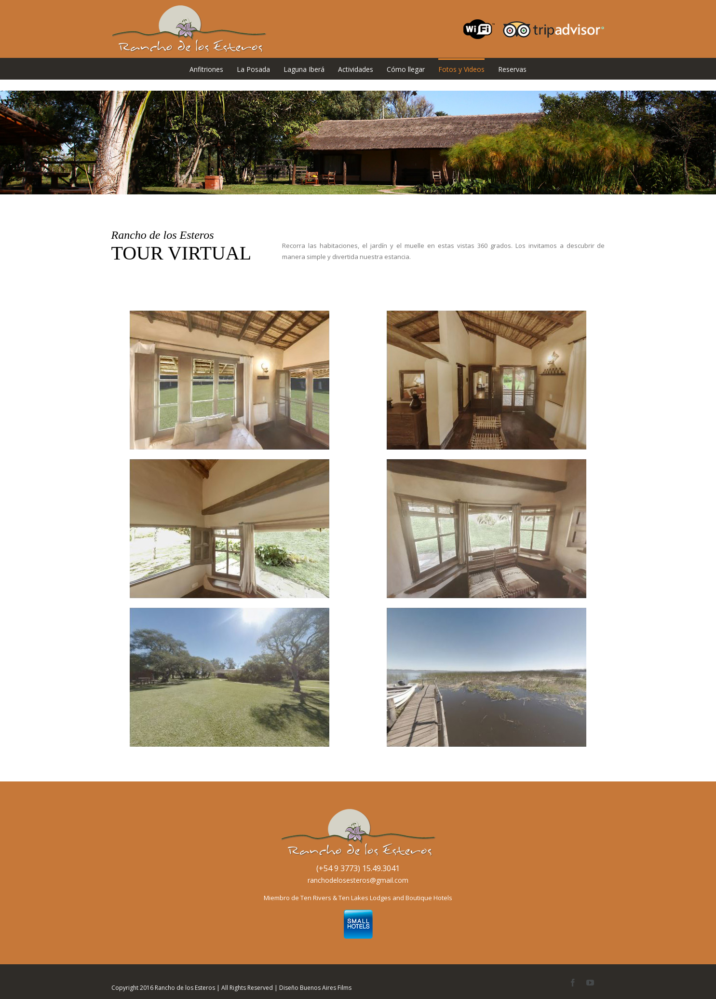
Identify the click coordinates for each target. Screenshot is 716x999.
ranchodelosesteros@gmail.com (358, 880)
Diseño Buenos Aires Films (315, 988)
